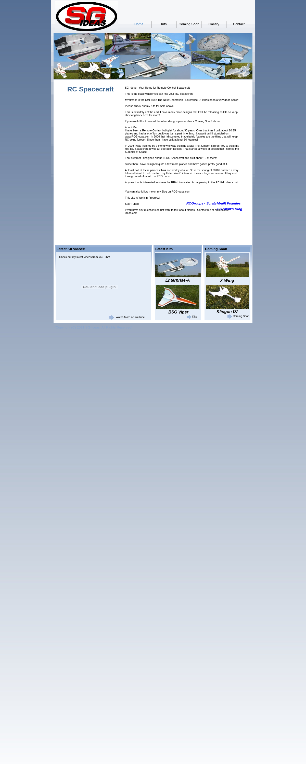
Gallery (213, 24)
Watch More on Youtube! (130, 317)
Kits (164, 24)
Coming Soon (189, 24)
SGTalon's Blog (229, 209)
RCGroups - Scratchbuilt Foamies (213, 203)
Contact (239, 24)
